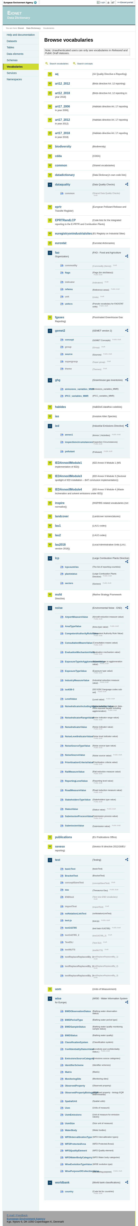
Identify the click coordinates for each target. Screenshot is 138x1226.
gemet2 (60, 330)
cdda (58, 156)
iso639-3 (69, 689)
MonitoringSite (73, 1078)
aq (56, 74)
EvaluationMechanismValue (78, 652)
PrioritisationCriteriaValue (78, 762)
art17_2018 (62, 133)
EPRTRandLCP (65, 220)
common (61, 165)
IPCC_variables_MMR (76, 396)
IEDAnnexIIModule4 (68, 489)
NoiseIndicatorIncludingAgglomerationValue (78, 706)
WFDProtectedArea (75, 1144)
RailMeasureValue (74, 771)
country (69, 1191)
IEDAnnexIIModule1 (68, 462)
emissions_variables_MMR (78, 389)
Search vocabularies (59, 64)
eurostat (60, 243)
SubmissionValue (74, 825)
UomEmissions (73, 1114)
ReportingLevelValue (76, 781)
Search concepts (85, 64)
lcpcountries (72, 567)
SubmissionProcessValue (78, 816)
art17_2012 (62, 119)
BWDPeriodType (74, 1020)
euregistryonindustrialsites (73, 233)
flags (67, 272)
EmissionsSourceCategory (78, 1058)
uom (58, 989)
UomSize (70, 1123)
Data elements (15, 53)
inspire (59, 502)
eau (67, 889)
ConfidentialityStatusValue (78, 1049)
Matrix (68, 1072)
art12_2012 (62, 83)
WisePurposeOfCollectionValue (78, 1171)
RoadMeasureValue (75, 790)
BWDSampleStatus (75, 1026)
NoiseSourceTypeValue (77, 745)
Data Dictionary (33, 28)
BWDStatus (71, 1035)
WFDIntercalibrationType (78, 1137)
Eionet (21, 28)
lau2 (58, 535)
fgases (59, 317)
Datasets (12, 41)
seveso (60, 846)
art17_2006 (62, 106)
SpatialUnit (71, 1101)
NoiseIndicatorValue (76, 727)
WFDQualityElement (76, 1150)
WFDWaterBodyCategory (78, 1157)
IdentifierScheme (74, 1065)
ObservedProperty (75, 1085)
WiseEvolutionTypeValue (78, 1164)
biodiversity (63, 146)
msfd (58, 594)
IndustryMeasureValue (77, 680)
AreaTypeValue (73, 626)
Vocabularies (15, 66)
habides (60, 406)
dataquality (62, 184)
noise (59, 607)
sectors (69, 583)
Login (102, 2)
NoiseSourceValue (75, 755)
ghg (57, 380)
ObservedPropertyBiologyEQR (78, 1092)
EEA (21, 2)
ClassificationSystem (76, 1042)
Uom (67, 1108)
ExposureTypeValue (76, 671)
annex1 (69, 434)
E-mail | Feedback (17, 1215)
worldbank (62, 1182)
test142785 (71, 927)
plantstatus (71, 573)
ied (57, 425)
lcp (57, 558)
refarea (69, 289)
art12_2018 (62, 93)
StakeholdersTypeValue (78, 799)
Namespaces (14, 79)
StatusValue (71, 809)
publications (63, 837)
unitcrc (69, 303)
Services (12, 73)
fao (57, 252)
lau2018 (60, 544)
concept (69, 339)
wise (58, 998)
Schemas (12, 60)
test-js (68, 920)
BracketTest (71, 875)
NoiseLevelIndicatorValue (78, 736)
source (68, 354)
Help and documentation (21, 34)
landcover (62, 516)
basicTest (70, 869)
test (57, 859)
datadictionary (65, 174)
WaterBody (71, 1130)
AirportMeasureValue (76, 617)
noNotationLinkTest (75, 913)
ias (57, 416)
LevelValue (71, 699)
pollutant (70, 451)
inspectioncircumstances (78, 442)
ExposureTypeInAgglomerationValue (78, 661)
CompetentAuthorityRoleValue (78, 633)
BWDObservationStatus (78, 1011)
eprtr (58, 206)
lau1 (58, 525)
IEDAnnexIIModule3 (68, 476)
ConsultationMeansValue (78, 642)
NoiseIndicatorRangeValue (78, 717)
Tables (10, 47)
